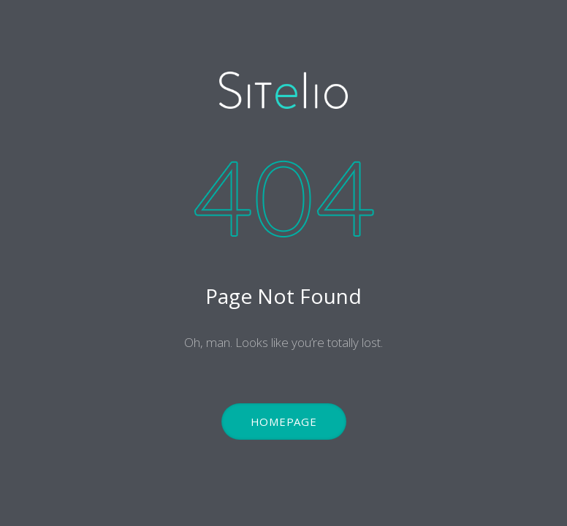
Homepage (284, 421)
